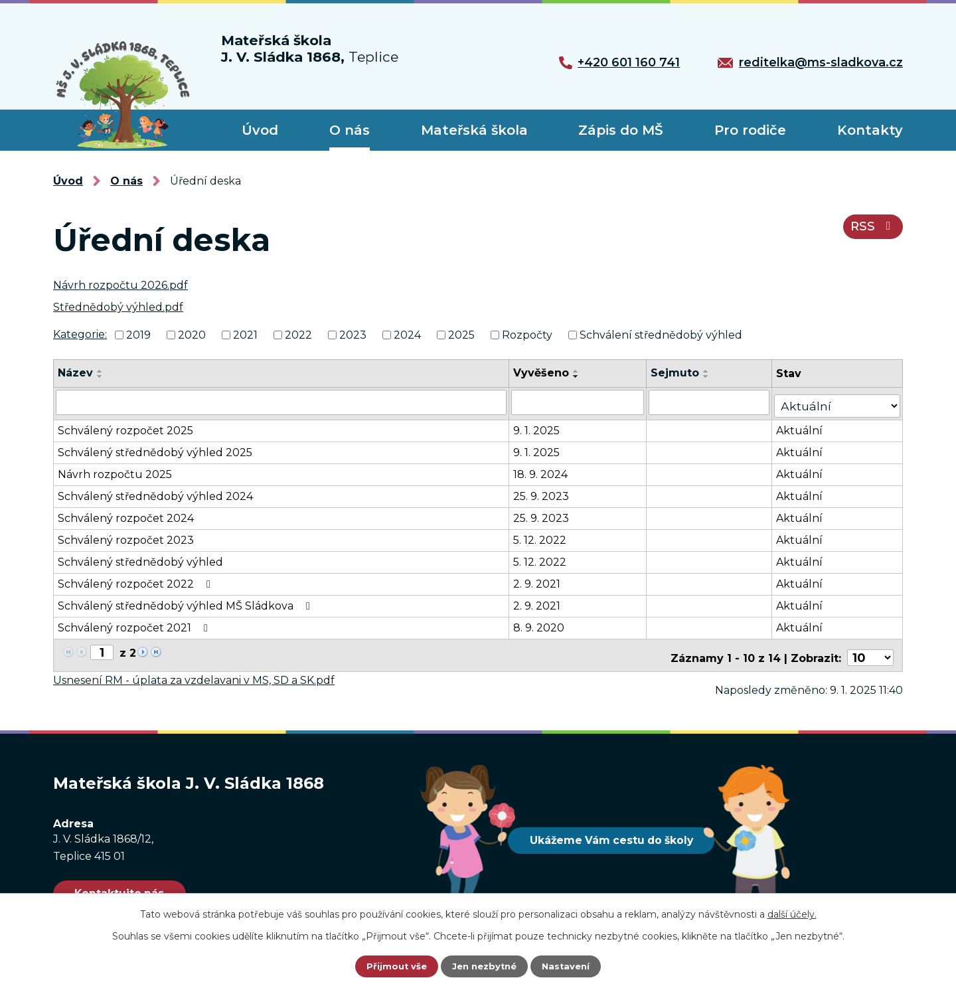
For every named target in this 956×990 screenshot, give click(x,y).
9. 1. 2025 (541, 425)
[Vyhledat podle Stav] (841, 400)
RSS (869, 233)
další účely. (792, 914)
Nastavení (568, 967)
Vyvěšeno (546, 373)
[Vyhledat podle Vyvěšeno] (583, 401)
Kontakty (870, 130)
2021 (245, 335)
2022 (298, 335)
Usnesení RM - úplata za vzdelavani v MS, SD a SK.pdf (194, 669)
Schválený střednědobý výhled (140, 556)
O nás (349, 130)
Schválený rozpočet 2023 (126, 535)
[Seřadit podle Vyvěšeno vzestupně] (581, 371)
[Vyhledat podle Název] (283, 401)
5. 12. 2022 (544, 535)
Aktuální (807, 425)
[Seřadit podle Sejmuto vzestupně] (713, 371)
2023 (352, 335)
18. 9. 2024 (545, 469)
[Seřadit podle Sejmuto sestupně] (713, 376)
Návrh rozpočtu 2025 (115, 469)
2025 (461, 335)
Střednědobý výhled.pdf (118, 307)
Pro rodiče (750, 130)
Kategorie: (80, 334)
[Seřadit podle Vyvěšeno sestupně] (581, 376)
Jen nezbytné (484, 967)
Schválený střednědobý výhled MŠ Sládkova (186, 600)
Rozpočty (527, 335)
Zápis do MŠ (620, 130)
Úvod (260, 130)
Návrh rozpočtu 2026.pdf (120, 285)
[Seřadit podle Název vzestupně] (100, 371)
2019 (138, 335)
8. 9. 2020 (543, 622)
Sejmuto (681, 373)
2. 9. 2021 (541, 578)
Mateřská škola (474, 130)
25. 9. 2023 (546, 491)
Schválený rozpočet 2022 (136, 578)
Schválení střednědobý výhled (661, 335)
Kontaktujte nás (130, 883)
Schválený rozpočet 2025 (125, 425)
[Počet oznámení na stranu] (872, 647)
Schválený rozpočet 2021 (135, 622)
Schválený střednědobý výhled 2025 (155, 447)
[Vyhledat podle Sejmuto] (716, 401)
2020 (192, 335)
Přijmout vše (394, 967)
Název (75, 373)
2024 (407, 335)
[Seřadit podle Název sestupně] (100, 376)
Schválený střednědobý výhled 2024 (155, 491)
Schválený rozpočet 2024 (126, 513)
